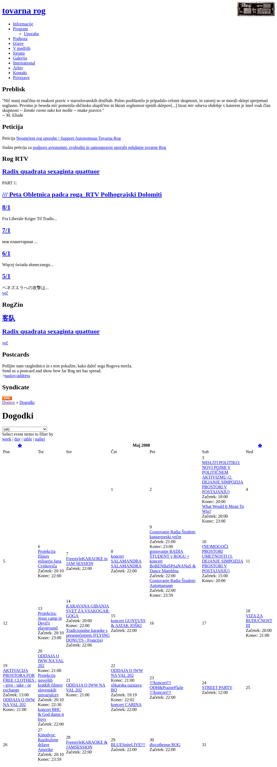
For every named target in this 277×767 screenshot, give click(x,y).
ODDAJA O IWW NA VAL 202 (19, 702)
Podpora (20, 38)
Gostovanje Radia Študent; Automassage (173, 583)
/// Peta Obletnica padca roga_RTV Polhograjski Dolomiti (82, 194)
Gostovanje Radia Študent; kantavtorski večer (173, 534)
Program (20, 29)
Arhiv (18, 68)
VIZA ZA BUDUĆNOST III (259, 620)
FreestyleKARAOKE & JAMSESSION (86, 744)
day (17, 439)
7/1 (6, 230)
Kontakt (20, 72)
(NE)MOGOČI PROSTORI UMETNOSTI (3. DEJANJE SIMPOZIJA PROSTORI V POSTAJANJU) (222, 558)
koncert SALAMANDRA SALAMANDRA (126, 561)
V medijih (21, 48)
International (24, 63)
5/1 (6, 275)
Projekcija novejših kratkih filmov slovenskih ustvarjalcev (50, 685)
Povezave (21, 77)
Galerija (20, 58)
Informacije (23, 24)
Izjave (18, 43)
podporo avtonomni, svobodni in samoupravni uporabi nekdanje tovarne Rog (99, 147)
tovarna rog (23, 10)
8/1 (6, 207)
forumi (19, 53)
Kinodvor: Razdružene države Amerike (48, 742)
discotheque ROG (165, 744)
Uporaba (31, 33)
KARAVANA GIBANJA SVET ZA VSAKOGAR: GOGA (88, 611)
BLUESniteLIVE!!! (128, 744)
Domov (8, 402)
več (5, 293)
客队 (8, 318)
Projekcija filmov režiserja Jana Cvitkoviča (49, 558)
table (28, 439)
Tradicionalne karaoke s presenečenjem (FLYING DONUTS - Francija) (88, 635)
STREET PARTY (217, 687)
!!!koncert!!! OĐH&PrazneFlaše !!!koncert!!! (166, 687)
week (6, 439)
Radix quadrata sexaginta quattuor (51, 171)
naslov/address (17, 375)
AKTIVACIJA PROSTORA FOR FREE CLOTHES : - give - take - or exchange (20, 680)
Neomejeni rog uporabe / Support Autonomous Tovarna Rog (68, 138)
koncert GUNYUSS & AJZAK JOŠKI (128, 623)
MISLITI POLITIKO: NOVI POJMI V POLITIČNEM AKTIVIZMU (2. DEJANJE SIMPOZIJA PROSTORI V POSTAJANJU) (222, 477)
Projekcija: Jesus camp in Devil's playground (50, 620)
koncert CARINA (126, 704)
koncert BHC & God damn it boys (51, 714)
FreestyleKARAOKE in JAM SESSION (86, 561)
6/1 (6, 253)
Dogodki (27, 402)
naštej (40, 439)
